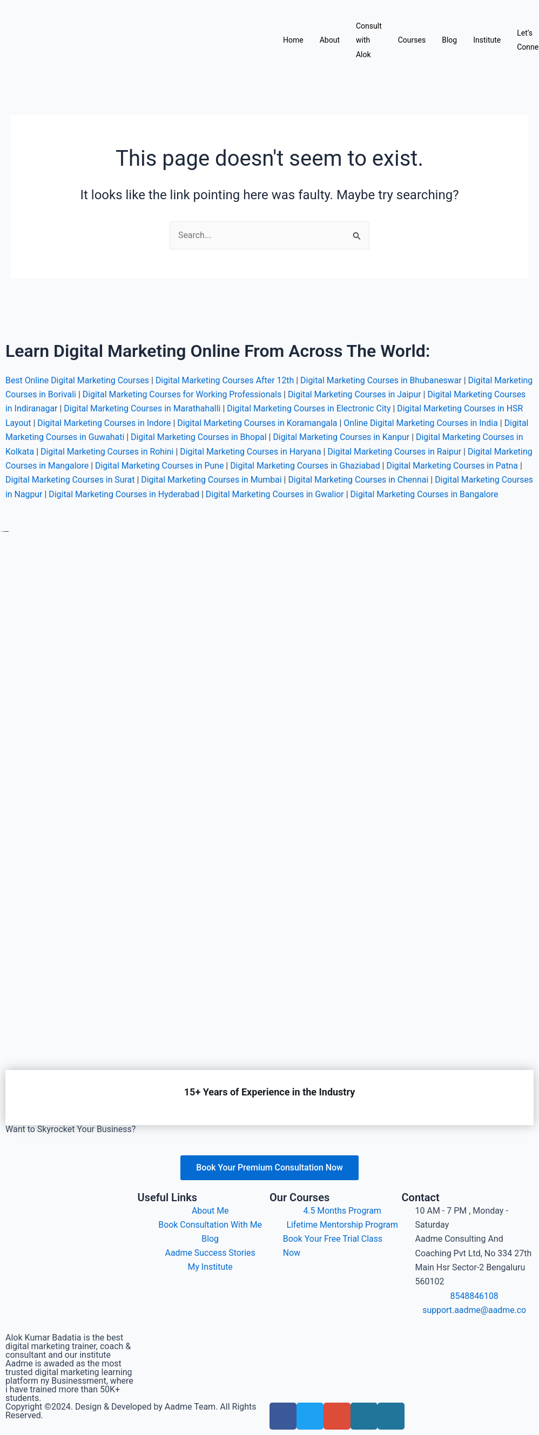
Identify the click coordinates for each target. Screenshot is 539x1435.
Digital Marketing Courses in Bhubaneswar (383, 366)
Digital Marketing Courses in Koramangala (361, 408)
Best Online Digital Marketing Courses (77, 366)
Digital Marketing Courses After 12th (226, 366)
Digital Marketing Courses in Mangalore (195, 451)
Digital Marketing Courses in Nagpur (196, 480)
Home (293, 40)
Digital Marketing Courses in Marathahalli (218, 394)
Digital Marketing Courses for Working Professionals (224, 380)
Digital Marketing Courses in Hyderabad (347, 480)
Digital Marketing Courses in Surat (257, 465)
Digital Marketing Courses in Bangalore (124, 494)
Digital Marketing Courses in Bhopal (335, 422)
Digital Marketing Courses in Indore (207, 408)
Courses (412, 40)
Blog (449, 40)
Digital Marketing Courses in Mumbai (399, 465)
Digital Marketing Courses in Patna (119, 465)
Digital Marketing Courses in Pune (342, 451)
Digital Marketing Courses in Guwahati (187, 422)
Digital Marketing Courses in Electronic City (386, 394)
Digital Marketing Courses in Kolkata (109, 437)
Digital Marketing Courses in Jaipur (398, 380)
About (330, 40)
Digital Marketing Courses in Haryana (396, 437)
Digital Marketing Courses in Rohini (252, 437)
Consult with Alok (369, 40)
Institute (487, 40)
